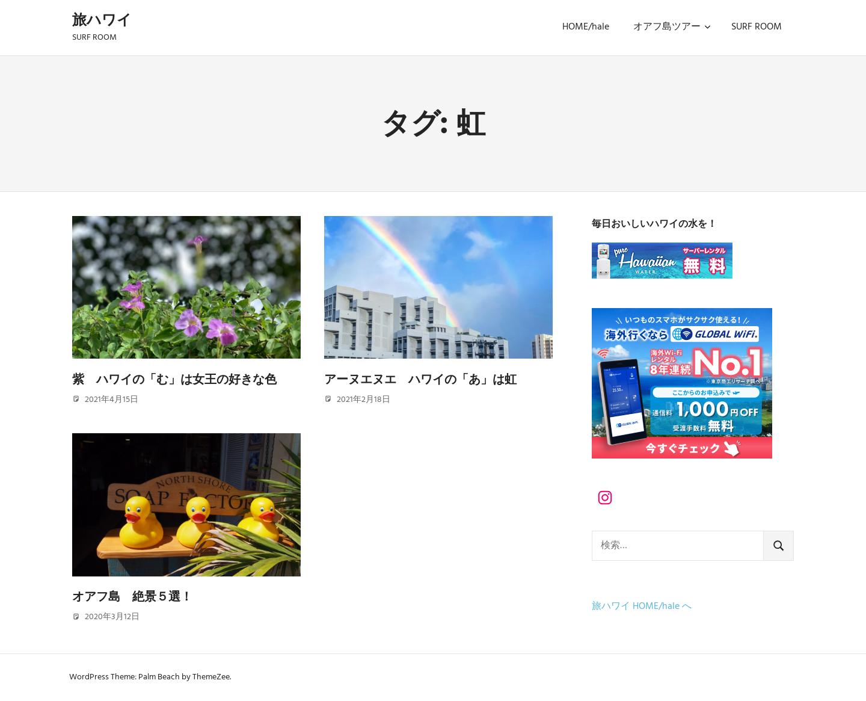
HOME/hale (585, 27)
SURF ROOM (756, 27)
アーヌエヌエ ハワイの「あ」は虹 (420, 379)
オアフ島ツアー (672, 27)
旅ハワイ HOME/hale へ (642, 606)
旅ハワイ (102, 19)
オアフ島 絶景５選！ (132, 596)
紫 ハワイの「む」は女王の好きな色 (174, 379)
